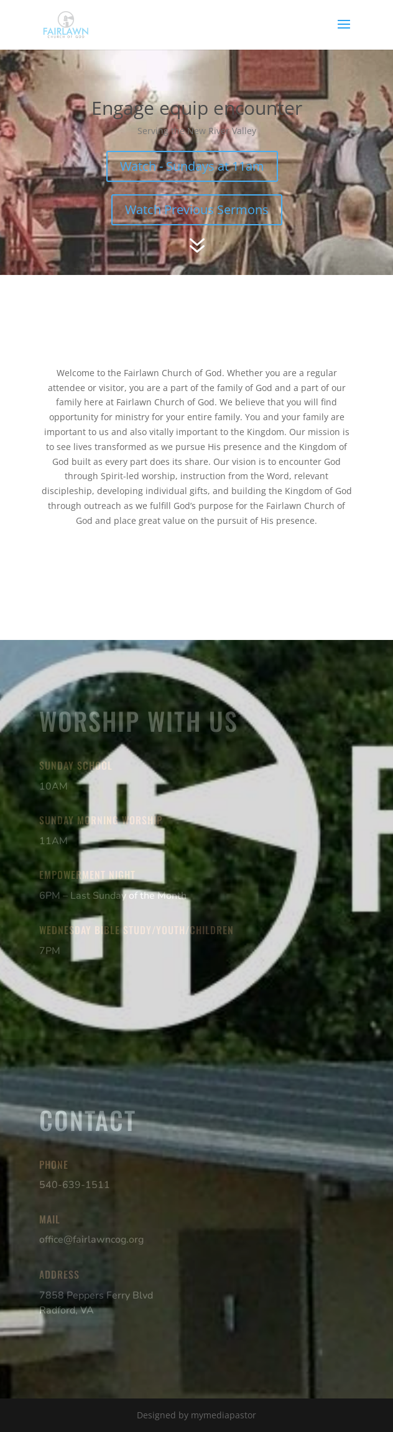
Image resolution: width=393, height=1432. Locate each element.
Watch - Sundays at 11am (192, 166)
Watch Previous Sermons (197, 209)
